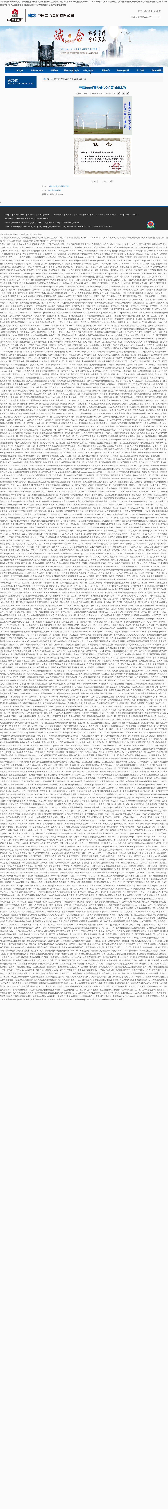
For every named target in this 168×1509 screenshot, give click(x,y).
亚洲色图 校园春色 (104, 996)
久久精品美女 (84, 560)
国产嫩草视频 (77, 778)
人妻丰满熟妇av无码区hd (87, 684)
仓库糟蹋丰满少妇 (60, 260)
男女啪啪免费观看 (113, 469)
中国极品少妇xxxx (24, 322)
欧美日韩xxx (82, 960)
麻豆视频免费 (117, 999)
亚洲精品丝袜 (145, 420)
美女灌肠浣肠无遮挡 (41, 827)
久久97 (48, 579)
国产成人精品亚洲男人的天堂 (134, 817)
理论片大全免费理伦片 (102, 625)
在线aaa (146, 482)
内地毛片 (55, 286)
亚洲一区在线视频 (57, 749)
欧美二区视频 (51, 628)
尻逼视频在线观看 (125, 710)
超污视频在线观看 (154, 986)
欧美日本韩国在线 (141, 417)
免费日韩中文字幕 (158, 677)
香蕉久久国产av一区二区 (81, 632)
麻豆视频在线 (75, 355)
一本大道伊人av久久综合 (52, 986)
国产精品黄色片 (55, 475)
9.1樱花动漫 (8, 267)
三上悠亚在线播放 (63, 518)
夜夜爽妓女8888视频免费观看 (71, 378)
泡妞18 (86, 697)
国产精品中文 (135, 352)
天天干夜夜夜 (149, 345)
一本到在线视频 (84, 290)
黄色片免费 (114, 339)
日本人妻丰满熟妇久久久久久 (130, 680)
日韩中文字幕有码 (85, 840)
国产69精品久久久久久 (74, 511)
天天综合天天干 (102, 755)
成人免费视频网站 (142, 677)
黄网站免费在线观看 (103, 368)
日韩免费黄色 (6, 514)
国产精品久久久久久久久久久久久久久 (130, 635)
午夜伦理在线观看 (76, 316)
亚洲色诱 (52, 459)
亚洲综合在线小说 (154, 706)
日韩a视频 (150, 703)
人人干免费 (76, 332)
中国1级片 (93, 804)
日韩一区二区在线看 (21, 583)
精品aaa (41, 521)
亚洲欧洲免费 (6, 462)
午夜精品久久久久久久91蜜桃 (92, 628)
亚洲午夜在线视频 (36, 355)
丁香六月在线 (139, 410)
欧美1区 (54, 332)
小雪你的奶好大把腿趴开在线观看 (34, 684)
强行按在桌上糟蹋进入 (135, 996)
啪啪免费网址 (129, 260)
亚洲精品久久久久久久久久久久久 (109, 553)
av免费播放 (151, 889)
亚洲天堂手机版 (125, 488)
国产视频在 (40, 306)
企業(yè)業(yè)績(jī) (78, 79)
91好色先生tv (134, 280)
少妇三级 (152, 286)
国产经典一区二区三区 (158, 306)
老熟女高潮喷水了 (141, 257)
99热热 (17, 820)
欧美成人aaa (126, 837)
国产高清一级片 (116, 342)
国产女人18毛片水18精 (125, 824)
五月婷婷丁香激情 (34, 504)
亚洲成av (116, 355)
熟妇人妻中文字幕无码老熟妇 (88, 645)
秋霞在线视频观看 (115, 537)
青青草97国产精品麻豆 (113, 993)
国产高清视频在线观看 (16, 501)
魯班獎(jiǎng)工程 (54, 190)
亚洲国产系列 (107, 319)
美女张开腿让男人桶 (64, 504)
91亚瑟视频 (59, 951)
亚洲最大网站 (148, 820)
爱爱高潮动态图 (154, 931)
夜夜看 (109, 316)
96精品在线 (114, 797)
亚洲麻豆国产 (90, 306)
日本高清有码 (161, 957)
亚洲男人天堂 (109, 863)
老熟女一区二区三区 (139, 583)
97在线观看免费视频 (156, 280)
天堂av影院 (41, 817)
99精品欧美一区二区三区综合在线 (41, 524)
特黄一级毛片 (139, 459)
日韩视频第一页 (67, 485)
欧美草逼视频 (38, 514)
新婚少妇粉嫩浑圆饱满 (123, 570)
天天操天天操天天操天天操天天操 (79, 303)
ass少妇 (156, 478)
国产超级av (26, 449)
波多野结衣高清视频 (33, 599)
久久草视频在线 (113, 400)
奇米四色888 (31, 846)
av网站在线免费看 (114, 895)
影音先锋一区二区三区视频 (75, 925)
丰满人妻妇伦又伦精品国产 (120, 589)
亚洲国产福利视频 (148, 758)
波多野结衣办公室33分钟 (78, 706)
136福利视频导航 (25, 716)
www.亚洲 (20, 882)
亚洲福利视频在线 (50, 534)
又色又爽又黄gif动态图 (9, 472)
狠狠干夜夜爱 (77, 781)
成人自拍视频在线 (96, 449)
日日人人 (91, 876)
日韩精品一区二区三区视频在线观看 (64, 345)
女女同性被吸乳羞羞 (50, 456)
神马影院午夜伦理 (51, 599)
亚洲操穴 (90, 941)
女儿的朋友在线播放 (136, 550)
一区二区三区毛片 (135, 547)
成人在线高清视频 (148, 918)
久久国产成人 (130, 654)
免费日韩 (76, 400)
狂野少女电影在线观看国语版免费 (122, 563)
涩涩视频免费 (49, 615)
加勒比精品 (89, 667)
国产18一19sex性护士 (82, 625)
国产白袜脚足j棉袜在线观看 (151, 290)
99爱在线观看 (133, 811)
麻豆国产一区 (43, 339)
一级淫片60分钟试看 (95, 488)
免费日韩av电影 (62, 309)
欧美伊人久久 (152, 430)
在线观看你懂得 (114, 941)
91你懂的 (142, 518)
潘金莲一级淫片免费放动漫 (42, 352)
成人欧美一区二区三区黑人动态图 (51, 244)
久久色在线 (97, 622)
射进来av (46, 557)
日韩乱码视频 (86, 622)
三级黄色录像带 (64, 931)
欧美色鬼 (110, 960)
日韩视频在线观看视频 (79, 547)
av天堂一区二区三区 (40, 726)
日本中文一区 (70, 840)
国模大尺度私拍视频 (107, 251)
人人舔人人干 (118, 654)
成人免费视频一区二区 (98, 944)
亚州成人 (133, 762)
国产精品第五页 (71, 413)
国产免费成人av (50, 589)
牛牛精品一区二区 (63, 400)
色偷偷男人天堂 (68, 895)
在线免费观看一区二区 (71, 439)
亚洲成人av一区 (14, 693)
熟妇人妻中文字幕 (60, 397)
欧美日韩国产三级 (18, 524)
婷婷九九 (64, 348)
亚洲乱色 (59, 391)
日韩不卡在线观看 (104, 661)
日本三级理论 (15, 697)
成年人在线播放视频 (76, 651)
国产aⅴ (105, 784)
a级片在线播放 (48, 495)
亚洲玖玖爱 (116, 452)
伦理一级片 (44, 749)
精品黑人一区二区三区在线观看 (145, 671)
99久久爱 (68, 391)
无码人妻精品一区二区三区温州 (114, 716)
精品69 (78, 775)
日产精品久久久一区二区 (141, 586)
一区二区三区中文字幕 (138, 306)
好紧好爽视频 (45, 430)
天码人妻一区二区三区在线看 (88, 319)
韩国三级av (93, 420)
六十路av (134, 797)
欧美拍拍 (114, 273)
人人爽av (53, 811)
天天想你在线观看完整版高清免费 (144, 951)
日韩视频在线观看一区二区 (118, 296)
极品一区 (97, 391)
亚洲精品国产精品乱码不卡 (36, 267)
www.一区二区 (6, 817)
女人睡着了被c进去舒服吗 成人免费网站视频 (124, 299)
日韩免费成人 (17, 296)
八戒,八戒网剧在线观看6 (15, 674)
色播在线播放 (75, 609)
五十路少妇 (113, 430)
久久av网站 (107, 732)
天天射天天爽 (119, 309)
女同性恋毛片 (130, 700)
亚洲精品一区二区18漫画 (36, 270)
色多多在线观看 (138, 430)
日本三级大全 (130, 254)
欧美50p (152, 563)
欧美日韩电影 (138, 293)
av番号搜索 (142, 869)
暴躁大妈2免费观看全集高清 (71, 853)
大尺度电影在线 (97, 768)
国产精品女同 (25, 303)
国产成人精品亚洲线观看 (137, 247)
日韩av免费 (50, 576)
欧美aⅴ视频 (68, 283)
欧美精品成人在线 (81, 257)
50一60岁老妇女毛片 (101, 544)
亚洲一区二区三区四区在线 (153, 316)
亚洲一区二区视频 (18, 602)
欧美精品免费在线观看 (124, 677)
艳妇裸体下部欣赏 (82, 534)
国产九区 (44, 863)
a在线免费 (73, 260)
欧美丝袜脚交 (101, 941)
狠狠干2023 (67, 625)
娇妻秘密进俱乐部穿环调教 (38, 602)
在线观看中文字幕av (153, 713)
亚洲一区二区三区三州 (77, 846)
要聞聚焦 (54, 70)
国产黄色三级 (92, 651)
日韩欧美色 (66, 941)
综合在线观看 (71, 335)
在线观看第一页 (96, 885)
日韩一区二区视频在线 (101, 283)
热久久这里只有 (95, 550)
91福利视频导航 (138, 303)
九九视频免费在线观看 (12, 723)
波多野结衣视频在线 (125, 579)
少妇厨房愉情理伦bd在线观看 (117, 586)
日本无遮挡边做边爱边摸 (152, 426)
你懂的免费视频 (42, 436)
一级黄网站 (110, 527)
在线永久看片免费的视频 (64, 417)
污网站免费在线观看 (70, 726)
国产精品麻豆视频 (127, 599)
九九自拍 (152, 544)
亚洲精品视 (19, 690)
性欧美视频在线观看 (148, 521)
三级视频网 (125, 303)
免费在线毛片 (32, 941)
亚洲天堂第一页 (81, 531)
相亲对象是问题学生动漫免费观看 (134, 980)
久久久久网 (145, 264)
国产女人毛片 (122, 280)
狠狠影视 (146, 472)
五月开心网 (62, 938)
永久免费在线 (57, 413)
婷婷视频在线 (99, 316)
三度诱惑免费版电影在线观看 (74, 573)
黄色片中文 (14, 257)
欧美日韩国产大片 (74, 856)
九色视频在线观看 (80, 905)
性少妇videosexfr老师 (38, 755)
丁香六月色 (155, 456)
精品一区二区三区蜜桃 (102, 264)
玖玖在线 (159, 518)
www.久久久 (60, 472)
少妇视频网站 (51, 498)
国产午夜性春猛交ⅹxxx (85, 599)
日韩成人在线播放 (36, 309)
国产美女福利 (124, 693)
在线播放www (47, 693)
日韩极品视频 (109, 664)
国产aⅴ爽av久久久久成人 (128, 290)
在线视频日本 (125, 397)
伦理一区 (37, 491)
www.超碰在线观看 (21, 462)
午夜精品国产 (29, 898)
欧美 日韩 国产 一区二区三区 (53, 368)
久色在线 (111, 713)
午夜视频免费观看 (125, 251)
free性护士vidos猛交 (93, 853)
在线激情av (57, 325)
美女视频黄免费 (75, 478)
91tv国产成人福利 (29, 384)
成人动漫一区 (159, 843)
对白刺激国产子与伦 (24, 794)
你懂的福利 (161, 570)
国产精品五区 (111, 687)
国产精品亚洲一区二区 (54, 335)
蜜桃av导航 (158, 859)
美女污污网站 (109, 583)
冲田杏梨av (77, 605)
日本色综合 (135, 277)
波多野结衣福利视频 (90, 270)
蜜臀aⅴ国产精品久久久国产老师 (62, 684)
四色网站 (140, 260)
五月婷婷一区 (125, 384)
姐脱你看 (62, 589)
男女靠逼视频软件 (43, 260)
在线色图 (69, 488)
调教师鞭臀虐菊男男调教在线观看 (25, 654)
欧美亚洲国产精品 (62, 745)
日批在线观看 (77, 661)
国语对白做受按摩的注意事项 (121, 365)
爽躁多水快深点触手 (30, 550)
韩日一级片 (118, 260)
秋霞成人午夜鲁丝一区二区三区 (125, 264)
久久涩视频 (149, 684)
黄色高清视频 (36, 583)
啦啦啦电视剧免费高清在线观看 (78, 264)
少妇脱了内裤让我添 (54, 342)
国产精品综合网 (112, 397)
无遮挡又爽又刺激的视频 (144, 570)
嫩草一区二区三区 (121, 443)
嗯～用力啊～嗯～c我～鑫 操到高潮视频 (140, 540)
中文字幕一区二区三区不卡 (83, 452)
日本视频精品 (84, 413)
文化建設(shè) (58, 215)
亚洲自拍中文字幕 (8, 954)
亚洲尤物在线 (72, 677)
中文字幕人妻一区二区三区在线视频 (147, 397)
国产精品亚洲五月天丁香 (57, 716)
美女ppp (3, 693)
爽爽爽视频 (59, 352)
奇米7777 (107, 622)
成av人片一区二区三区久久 (86, 491)
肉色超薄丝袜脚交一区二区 (152, 361)
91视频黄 (101, 299)
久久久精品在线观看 (124, 459)
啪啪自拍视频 (141, 876)
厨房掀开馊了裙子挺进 (69, 374)
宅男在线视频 (16, 898)
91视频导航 (154, 469)
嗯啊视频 (31, 912)
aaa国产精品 (136, 632)
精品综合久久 (152, 550)
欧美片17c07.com (43, 397)
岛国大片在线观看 (60, 762)
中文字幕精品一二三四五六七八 (105, 495)
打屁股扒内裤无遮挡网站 (123, 908)
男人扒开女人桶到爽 (52, 319)
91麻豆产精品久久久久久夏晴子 (14, 778)
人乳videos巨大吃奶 (130, 719)
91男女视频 (125, 465)
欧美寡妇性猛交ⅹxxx (105, 335)
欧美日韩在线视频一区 (23, 264)
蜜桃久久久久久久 (106, 967)
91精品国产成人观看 (150, 352)
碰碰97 (10, 270)
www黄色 (28, 931)
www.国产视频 (153, 514)
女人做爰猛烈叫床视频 (56, 404)
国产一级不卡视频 (107, 830)
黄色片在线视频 (133, 723)
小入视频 (119, 335)
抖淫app (3, 553)
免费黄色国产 (123, 667)
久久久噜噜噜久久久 (53, 514)
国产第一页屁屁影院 (137, 784)
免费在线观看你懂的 (90, 394)
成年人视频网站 (62, 495)
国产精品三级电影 (49, 508)
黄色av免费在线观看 (94, 280)
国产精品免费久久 (132, 361)
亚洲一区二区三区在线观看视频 (29, 452)
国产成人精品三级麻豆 (102, 247)
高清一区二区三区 (76, 280)
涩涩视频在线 (13, 430)
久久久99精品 (73, 589)
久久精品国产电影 (47, 518)
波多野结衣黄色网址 (35, 713)
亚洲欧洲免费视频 (91, 856)
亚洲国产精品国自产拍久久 (56, 355)
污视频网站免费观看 (8, 680)
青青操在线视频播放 (37, 404)
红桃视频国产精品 (118, 286)
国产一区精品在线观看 (134, 703)
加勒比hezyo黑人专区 (156, 358)
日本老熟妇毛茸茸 (120, 316)
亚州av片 (35, 719)
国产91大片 (53, 251)
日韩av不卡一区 (65, 680)
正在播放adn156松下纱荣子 (60, 758)
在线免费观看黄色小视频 (152, 273)
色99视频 (154, 452)
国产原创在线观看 (143, 824)
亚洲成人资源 (45, 547)
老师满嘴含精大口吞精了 (18, 703)
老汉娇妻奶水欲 (43, 410)
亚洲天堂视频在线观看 (117, 547)
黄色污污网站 (48, 491)
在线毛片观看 (88, 755)
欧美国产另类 (74, 938)
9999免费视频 (136, 983)
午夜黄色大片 (112, 384)
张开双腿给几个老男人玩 (55, 856)
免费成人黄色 (98, 293)
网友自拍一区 (74, 700)
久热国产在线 (20, 270)
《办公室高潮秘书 (92, 843)
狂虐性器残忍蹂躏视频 (38, 475)
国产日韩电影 (89, 661)
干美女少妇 (72, 970)
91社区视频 (128, 986)
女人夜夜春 (26, 273)
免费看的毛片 (35, 361)
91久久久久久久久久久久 (10, 925)
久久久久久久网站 (25, 830)
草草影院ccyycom (66, 775)
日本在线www (62, 615)
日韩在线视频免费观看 (16, 570)
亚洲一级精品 (24, 999)
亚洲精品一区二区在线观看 (34, 967)
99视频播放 (121, 576)
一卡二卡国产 (66, 426)
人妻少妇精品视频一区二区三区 (118, 293)
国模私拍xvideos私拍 (143, 394)
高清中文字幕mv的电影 (35, 576)
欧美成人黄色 (92, 407)
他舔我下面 (110, 573)
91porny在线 (94, 892)
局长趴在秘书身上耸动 (16, 801)
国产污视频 (141, 335)
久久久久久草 (140, 986)
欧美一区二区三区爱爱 (120, 544)
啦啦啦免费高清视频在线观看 (138, 309)
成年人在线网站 (126, 257)
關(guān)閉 (108, 181)
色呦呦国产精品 (96, 531)
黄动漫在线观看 (55, 654)
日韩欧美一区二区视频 (153, 332)
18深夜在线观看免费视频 (35, 687)
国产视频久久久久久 (101, 518)
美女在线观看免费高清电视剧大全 (58, 247)
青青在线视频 (75, 361)
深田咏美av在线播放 (24, 970)
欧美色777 (85, 729)
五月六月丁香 (116, 658)
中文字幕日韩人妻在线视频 (16, 537)
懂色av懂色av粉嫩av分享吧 (29, 456)
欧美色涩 (100, 599)
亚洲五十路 (123, 273)
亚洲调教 (71, 882)
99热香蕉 (24, 531)
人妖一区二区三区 (154, 335)
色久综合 (88, 752)
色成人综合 (87, 342)
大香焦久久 (54, 374)
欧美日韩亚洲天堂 (115, 332)
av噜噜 (67, 342)
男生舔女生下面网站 (96, 846)
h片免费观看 (22, 348)
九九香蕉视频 (40, 316)
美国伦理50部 (52, 967)
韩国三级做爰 (54, 553)
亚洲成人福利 (126, 618)
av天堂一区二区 (119, 508)
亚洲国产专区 (37, 312)
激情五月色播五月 (159, 775)
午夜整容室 (41, 964)
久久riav (162, 807)
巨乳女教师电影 (60, 254)
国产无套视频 (133, 449)
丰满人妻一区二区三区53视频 (59, 964)
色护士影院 (30, 840)
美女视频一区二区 (36, 944)
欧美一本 (160, 299)
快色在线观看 (131, 518)
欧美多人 (29, 342)
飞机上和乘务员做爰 (128, 566)
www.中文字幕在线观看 (117, 329)
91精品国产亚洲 (26, 316)
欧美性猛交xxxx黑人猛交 (106, 667)
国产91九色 (150, 404)
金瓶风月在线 (84, 358)
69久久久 (56, 547)
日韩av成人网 (157, 814)
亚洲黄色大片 (161, 404)
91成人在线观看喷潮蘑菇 (87, 251)
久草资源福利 (15, 550)
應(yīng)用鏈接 (144, 11)
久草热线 (88, 518)
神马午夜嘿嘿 (151, 579)
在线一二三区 (29, 387)
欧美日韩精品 (101, 524)
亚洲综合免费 (41, 371)
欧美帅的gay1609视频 (44, 264)
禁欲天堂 (78, 423)
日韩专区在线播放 (105, 592)
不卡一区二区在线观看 (121, 478)
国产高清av (156, 566)
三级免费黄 (87, 775)
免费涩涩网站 (76, 469)
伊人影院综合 (119, 368)
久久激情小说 (24, 641)
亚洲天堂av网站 (139, 745)
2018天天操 (104, 420)
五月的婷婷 (140, 325)
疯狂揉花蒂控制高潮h (148, 244)
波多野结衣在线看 (136, 713)
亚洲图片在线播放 (85, 794)
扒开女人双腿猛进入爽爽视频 (151, 312)
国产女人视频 (135, 316)
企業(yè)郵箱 (124, 215)
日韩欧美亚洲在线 (68, 521)
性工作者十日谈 (124, 736)
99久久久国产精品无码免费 (45, 469)
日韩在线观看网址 (142, 964)
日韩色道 (79, 436)
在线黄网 (71, 404)
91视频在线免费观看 (52, 592)
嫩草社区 (163, 912)
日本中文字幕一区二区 (27, 521)
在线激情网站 (67, 586)
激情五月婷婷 (27, 905)
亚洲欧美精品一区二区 (27, 332)
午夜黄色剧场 (109, 280)
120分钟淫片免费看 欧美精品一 (63, 290)
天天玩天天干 (77, 518)
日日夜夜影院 (6, 889)
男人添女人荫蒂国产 (148, 674)
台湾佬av (97, 784)
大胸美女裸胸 (141, 885)
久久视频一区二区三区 (78, 892)
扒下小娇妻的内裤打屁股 (132, 752)
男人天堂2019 (88, 553)
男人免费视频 (72, 244)
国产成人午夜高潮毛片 (64, 491)
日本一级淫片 (154, 368)
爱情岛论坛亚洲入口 (50, 742)
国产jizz (69, 472)
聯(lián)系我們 (111, 215)
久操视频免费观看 (132, 612)
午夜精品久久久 (64, 811)
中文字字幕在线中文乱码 (93, 469)
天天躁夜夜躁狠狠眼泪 (114, 511)
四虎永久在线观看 (153, 260)
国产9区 (130, 504)
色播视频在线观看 (120, 485)
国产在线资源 (150, 537)
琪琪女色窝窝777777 (23, 286)
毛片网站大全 (86, 635)
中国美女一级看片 (76, 570)
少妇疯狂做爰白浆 (121, 778)
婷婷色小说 (122, 918)
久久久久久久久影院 (126, 374)
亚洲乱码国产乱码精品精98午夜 (130, 853)
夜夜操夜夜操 (15, 273)
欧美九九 (25, 465)
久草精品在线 (122, 426)
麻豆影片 (110, 638)
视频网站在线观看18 (142, 615)
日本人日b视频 (66, 784)
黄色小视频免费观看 (21, 335)
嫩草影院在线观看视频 (18, 404)
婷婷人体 (27, 726)
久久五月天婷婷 (29, 417)
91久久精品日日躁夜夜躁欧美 (68, 329)
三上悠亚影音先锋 (129, 452)
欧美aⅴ (12, 290)
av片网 (15, 482)
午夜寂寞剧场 (129, 381)
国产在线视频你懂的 (8, 830)
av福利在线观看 (53, 521)
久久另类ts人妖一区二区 (124, 843)
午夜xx (24, 495)
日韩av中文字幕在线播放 (44, 833)
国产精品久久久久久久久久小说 (91, 615)
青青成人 (43, 941)
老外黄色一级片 (39, 303)
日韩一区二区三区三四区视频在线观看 (134, 882)
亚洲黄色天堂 (97, 267)
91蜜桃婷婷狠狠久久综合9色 (44, 257)
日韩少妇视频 (125, 495)
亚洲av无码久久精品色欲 (90, 410)
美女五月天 (49, 462)
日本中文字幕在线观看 (87, 260)
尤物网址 (126, 387)
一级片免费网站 (43, 439)
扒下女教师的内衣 (92, 443)
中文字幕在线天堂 (86, 368)
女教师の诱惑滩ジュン (111, 312)
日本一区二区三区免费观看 (87, 498)
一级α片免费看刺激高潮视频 (155, 511)
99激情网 (9, 254)
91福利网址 (140, 977)
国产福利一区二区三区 (148, 491)
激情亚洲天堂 (135, 426)
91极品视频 (67, 527)
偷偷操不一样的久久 (130, 941)
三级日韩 (65, 547)
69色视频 (105, 791)
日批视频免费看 (127, 325)
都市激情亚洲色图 (76, 752)
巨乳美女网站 (122, 762)
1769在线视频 (13, 303)
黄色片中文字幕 (88, 439)
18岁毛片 (39, 824)
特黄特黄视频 (30, 938)
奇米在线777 (25, 312)
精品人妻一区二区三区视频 (89, 723)
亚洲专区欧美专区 (139, 439)
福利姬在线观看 (87, 700)
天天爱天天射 (16, 277)
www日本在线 (49, 544)
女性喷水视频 (9, 632)
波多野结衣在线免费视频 (102, 811)
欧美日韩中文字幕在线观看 (94, 296)
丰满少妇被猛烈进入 (100, 339)
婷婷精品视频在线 (67, 550)
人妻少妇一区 (160, 374)
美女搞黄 (33, 426)
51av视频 (137, 251)
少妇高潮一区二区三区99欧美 (33, 843)
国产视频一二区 (153, 625)
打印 (94, 181)
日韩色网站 (157, 755)
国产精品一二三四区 (40, 290)
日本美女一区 (76, 898)
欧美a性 (10, 618)
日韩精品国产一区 (89, 609)
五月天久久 (130, 814)
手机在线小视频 (110, 531)
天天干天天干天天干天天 (143, 339)
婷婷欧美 (87, 423)
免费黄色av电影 (100, 837)
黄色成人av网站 (64, 312)
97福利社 (80, 404)
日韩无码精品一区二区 (133, 944)
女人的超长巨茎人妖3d (34, 365)
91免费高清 (27, 485)
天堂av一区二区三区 (57, 739)
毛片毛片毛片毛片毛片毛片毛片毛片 (28, 544)
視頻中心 (106, 70)
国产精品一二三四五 (67, 251)
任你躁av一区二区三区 (155, 459)
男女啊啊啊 (53, 697)
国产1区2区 (77, 296)
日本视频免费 (102, 703)
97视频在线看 (68, 687)
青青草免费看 (27, 664)
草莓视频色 (19, 267)
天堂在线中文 (116, 420)
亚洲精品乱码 (69, 436)
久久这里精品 (20, 612)
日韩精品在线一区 (67, 830)
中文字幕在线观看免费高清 (99, 254)
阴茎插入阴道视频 (45, 814)
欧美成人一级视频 (149, 902)
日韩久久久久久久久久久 (23, 752)
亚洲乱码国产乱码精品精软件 (20, 413)
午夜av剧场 (72, 723)
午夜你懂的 (10, 970)
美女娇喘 (98, 749)
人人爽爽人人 (80, 488)
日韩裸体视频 (102, 306)
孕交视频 (118, 986)
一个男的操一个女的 (92, 514)
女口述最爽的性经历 (135, 322)
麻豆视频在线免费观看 (134, 553)
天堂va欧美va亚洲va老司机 (81, 827)
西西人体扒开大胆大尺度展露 (83, 797)
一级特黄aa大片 (104, 612)
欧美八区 (146, 879)
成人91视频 (53, 394)
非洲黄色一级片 (6, 690)
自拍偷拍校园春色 (101, 273)
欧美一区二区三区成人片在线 (103, 426)
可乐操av (112, 439)
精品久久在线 (64, 469)
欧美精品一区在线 (96, 397)
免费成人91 (141, 625)
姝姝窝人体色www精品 (9, 410)
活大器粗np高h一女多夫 (81, 495)
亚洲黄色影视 (100, 827)
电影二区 (145, 277)
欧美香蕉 (149, 687)
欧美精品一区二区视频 (58, 560)
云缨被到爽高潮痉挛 (15, 687)
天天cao (84, 400)
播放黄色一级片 (55, 869)
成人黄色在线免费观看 (158, 391)
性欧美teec (98, 840)
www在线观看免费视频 (77, 254)
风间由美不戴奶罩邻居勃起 (34, 736)
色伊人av (155, 482)
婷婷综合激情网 (75, 348)
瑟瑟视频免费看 (68, 912)
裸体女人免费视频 (103, 345)
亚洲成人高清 (141, 286)
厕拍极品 (31, 817)
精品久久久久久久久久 (139, 557)
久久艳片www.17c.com (20, 628)
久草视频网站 (55, 596)
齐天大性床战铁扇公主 (158, 980)
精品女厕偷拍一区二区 (25, 439)
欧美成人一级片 (48, 361)
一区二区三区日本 (67, 371)
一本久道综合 (79, 964)
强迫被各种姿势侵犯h (89, 859)
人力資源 (140, 70)
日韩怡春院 (12, 934)
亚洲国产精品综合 (153, 977)
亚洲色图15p (32, 749)
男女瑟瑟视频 (28, 394)
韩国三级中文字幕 (36, 293)
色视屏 (32, 762)
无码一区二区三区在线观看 (91, 583)
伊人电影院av (79, 680)
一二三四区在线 (106, 348)
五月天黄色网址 (57, 488)
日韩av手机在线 (155, 596)
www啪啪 (54, 853)
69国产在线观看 (20, 817)
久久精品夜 (56, 827)
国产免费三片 (32, 518)
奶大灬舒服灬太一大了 (119, 244)
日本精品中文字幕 (12, 843)
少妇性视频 (157, 811)
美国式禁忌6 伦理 (20, 856)
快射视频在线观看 (153, 410)
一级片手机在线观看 (21, 325)
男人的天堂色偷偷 (152, 348)
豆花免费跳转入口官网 (58, 664)
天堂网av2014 (119, 996)
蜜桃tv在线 (50, 612)
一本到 (10, 286)
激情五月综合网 (25, 563)
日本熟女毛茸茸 (103, 452)
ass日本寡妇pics (161, 355)
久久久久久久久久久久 (133, 342)
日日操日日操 (147, 501)
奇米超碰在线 (134, 273)
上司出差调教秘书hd (44, 898)
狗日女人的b (74, 837)
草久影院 (73, 615)
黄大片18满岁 (25, 257)
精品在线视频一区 (72, 384)
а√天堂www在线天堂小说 (39, 299)
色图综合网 (16, 465)
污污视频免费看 (17, 345)
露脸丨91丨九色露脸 (154, 508)
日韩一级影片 (58, 430)
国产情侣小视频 (109, 417)
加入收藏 (157, 11)
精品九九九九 (42, 960)
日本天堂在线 (84, 596)
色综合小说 (59, 264)
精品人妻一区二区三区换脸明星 (148, 381)
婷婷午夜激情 (143, 452)
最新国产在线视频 (29, 488)
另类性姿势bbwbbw (13, 485)
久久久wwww (134, 501)
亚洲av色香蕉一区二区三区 (98, 925)
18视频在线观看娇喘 (99, 869)
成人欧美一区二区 (105, 378)
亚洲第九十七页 (119, 723)
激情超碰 (132, 329)
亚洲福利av (68, 654)
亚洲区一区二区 (72, 951)
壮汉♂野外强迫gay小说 (125, 664)
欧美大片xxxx (128, 605)
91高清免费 (19, 260)
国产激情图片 (144, 602)
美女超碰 (149, 853)
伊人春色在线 (93, 771)
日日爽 (144, 280)
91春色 (145, 469)
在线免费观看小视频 (145, 374)
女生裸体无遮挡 (86, 273)
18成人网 (143, 283)
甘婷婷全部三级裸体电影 (38, 732)
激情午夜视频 (156, 417)
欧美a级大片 (22, 358)
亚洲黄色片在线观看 (76, 459)
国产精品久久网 (67, 531)
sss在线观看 (33, 531)
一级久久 (120, 915)
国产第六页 (135, 296)
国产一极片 (30, 280)
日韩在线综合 (43, 488)
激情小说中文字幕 (20, 293)
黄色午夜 (22, 615)
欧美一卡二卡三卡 (141, 765)
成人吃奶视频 (118, 361)
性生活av (162, 716)
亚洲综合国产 (51, 296)
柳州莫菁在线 (100, 332)
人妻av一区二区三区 (92, 866)
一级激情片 (14, 400)
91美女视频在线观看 (142, 912)
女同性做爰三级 (91, 814)
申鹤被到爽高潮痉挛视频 (41, 641)
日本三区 (44, 550)
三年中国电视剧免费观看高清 (128, 472)
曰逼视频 (128, 765)
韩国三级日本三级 (11, 247)
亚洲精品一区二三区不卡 (70, 553)
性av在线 (134, 244)
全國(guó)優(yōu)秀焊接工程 (58, 186)
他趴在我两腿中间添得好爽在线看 (49, 566)
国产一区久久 (96, 697)
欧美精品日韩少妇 (78, 602)
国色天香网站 (11, 498)
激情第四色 (114, 436)
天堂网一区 (56, 439)
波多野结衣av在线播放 (37, 553)
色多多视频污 (120, 648)
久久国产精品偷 (92, 908)
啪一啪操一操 (145, 811)
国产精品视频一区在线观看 (55, 465)
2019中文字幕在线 (106, 651)
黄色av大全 (134, 925)
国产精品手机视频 (94, 381)
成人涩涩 (75, 299)
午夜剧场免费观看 (20, 990)
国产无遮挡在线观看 (125, 739)
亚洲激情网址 (13, 684)
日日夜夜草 (68, 579)
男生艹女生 (135, 693)
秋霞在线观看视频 (63, 482)
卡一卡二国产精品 (8, 348)
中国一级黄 (17, 391)
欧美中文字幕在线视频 (111, 605)
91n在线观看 (142, 563)
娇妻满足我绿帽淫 (142, 456)
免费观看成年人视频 (145, 329)
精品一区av (21, 504)
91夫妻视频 (136, 413)
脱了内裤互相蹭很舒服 (31, 986)
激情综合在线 (73, 410)
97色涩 (23, 251)
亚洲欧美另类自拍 (28, 410)
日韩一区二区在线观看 (97, 882)
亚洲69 (93, 654)
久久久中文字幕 (17, 478)
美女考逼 (131, 286)
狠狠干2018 (74, 557)
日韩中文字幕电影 (12, 905)
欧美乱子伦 (53, 371)
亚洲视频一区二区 (88, 299)
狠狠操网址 (154, 973)
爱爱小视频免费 (38, 628)
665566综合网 (61, 752)
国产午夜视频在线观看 (18, 355)
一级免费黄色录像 (23, 290)
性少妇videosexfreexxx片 (84, 472)
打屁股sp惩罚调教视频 (26, 339)
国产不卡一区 (67, 771)
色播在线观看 (62, 563)
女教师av (142, 892)
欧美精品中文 (104, 850)
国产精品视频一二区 (117, 504)
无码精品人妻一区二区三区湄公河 (143, 498)
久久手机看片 (110, 736)
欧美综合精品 (49, 452)
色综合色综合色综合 (58, 700)
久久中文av (156, 485)
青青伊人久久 (25, 400)
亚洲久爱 (18, 254)
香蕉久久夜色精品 (68, 286)
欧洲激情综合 (11, 807)
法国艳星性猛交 (64, 306)
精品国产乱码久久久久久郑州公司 (106, 387)
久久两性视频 (6, 381)
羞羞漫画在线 (105, 270)
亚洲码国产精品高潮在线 (115, 449)
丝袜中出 (68, 566)
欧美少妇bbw (55, 726)
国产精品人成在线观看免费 (69, 807)
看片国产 (133, 830)
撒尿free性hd (74, 628)
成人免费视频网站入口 (136, 690)
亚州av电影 (138, 589)
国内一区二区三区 (59, 651)
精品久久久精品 (64, 296)
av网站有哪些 (29, 296)
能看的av (157, 762)
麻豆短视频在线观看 (110, 465)
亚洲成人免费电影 (124, 755)
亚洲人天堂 (121, 697)
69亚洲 (11, 553)
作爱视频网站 (81, 417)
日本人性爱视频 (70, 921)
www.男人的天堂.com (133, 345)
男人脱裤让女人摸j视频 (42, 921)
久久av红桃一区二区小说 (24, 446)
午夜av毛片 (43, 697)
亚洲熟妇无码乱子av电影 (42, 804)
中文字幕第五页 (157, 277)
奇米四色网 (76, 482)
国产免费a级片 (135, 947)
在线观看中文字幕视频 (32, 254)
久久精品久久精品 (105, 778)
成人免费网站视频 (47, 482)
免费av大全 (63, 628)
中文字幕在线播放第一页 (44, 391)
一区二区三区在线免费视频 (102, 413)
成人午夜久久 (16, 394)
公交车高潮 (125, 267)
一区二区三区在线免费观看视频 (116, 433)
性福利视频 (128, 270)
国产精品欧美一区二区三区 (104, 742)
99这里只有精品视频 (66, 498)
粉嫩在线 (40, 280)
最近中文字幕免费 (30, 729)
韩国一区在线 (154, 817)
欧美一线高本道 (94, 312)
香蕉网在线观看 (70, 794)
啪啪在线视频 (113, 977)
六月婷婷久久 (55, 527)
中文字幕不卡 (129, 876)
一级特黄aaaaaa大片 (142, 755)
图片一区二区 (62, 361)
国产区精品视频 (119, 247)
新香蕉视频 (96, 358)
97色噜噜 (136, 736)
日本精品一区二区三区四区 (147, 866)
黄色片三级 (56, 771)
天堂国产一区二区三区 (23, 423)
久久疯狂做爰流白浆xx (75, 915)
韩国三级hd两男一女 (42, 413)
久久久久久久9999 (35, 674)
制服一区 (47, 325)
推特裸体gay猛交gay (92, 605)
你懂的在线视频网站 (151, 680)
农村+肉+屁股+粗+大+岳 (66, 293)
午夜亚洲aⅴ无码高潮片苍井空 (93, 322)
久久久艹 (18, 417)
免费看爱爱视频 (84, 293)
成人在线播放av (136, 840)
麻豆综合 (40, 296)
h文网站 (61, 303)
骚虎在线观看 (118, 625)
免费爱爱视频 (118, 254)
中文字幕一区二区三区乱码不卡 (104, 374)
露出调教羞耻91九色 (153, 322)
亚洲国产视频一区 (104, 485)
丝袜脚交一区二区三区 (118, 501)
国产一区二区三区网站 (14, 576)
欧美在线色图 (53, 973)
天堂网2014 (30, 260)
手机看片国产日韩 (18, 306)
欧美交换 (98, 898)
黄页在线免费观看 (7, 573)
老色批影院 (132, 407)
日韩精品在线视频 (112, 325)
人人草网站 (50, 537)
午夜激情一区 (46, 791)
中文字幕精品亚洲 (148, 296)
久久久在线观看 (141, 739)
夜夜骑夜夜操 (50, 312)
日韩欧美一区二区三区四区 (122, 456)
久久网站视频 (71, 540)
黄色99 (155, 912)
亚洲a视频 (149, 293)
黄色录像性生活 (152, 504)
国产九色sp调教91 (139, 872)
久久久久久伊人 (105, 355)
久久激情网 (28, 391)
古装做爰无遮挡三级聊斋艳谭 (25, 381)
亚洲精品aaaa (124, 531)
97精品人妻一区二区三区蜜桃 (47, 423)
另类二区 (85, 716)
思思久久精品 (85, 244)
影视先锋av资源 (149, 251)
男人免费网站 (116, 540)
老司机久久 (125, 277)
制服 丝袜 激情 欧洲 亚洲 (48, 426)
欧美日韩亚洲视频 (11, 658)
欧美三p (99, 739)
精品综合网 (116, 902)
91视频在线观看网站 (143, 908)
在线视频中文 (49, 400)
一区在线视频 (58, 918)
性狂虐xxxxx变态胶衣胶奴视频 (70, 703)
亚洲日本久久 (112, 257)
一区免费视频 (50, 563)
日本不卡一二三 (121, 947)
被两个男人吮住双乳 (117, 690)
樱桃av (105, 365)
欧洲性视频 (31, 811)
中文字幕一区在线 (153, 573)
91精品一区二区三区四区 (147, 254)
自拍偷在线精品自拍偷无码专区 (137, 807)
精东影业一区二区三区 (105, 472)
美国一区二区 (137, 788)
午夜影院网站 (25, 804)
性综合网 (151, 518)
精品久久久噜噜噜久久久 (113, 912)
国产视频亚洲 (44, 332)
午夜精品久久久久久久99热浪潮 (50, 446)
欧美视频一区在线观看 (60, 602)
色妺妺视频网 (45, 407)
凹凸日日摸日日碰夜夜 (153, 547)
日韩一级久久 (102, 710)
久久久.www (152, 622)
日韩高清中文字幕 (111, 267)
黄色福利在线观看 (60, 570)
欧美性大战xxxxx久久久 (48, 807)
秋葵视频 (56, 407)
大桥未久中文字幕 (36, 537)
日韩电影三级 (132, 491)
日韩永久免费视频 (58, 667)
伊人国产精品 (87, 433)
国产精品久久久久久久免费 (87, 286)
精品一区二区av (79, 456)
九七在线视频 (11, 456)
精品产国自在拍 (10, 732)
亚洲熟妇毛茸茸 (117, 726)
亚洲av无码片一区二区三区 (31, 247)
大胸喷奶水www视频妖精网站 (125, 661)
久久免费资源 (148, 400)
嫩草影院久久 (96, 863)
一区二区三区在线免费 (118, 306)
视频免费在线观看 (42, 876)
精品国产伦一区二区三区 (57, 316)
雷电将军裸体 (102, 501)
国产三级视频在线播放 (18, 426)
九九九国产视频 (55, 859)
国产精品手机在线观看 (158, 925)
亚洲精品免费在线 (16, 775)
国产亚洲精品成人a (65, 983)
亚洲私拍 (29, 469)
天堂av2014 (111, 680)
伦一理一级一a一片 (106, 928)
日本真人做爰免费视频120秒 (152, 576)
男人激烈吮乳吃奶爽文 (58, 270)
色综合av (117, 990)
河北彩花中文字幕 (22, 352)
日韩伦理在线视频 (65, 257)
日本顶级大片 (15, 671)
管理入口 (135, 215)
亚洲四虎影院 (29, 277)
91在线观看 (74, 635)
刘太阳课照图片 (114, 475)
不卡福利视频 (6, 378)
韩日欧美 (30, 251)
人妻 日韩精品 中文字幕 (142, 478)
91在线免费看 (74, 270)
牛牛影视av (15, 495)
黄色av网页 (5, 784)
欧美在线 (44, 869)
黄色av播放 (17, 407)
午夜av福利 (54, 550)
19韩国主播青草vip (13, 384)
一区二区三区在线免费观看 (120, 371)
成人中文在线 (40, 993)
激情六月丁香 (81, 371)
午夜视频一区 (73, 739)
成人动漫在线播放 (46, 472)
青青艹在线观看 (52, 485)
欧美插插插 (140, 846)
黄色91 (163, 469)
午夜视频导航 (39, 342)
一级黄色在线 (102, 797)
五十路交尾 (117, 381)
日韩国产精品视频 (8, 358)
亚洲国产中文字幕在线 (50, 889)
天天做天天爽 (90, 436)
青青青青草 (152, 869)
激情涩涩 (18, 387)
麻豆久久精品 (150, 993)
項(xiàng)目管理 (43, 215)
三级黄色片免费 (117, 518)
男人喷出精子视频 (91, 348)
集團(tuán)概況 (37, 70)
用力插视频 (91, 579)
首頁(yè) (19, 70)
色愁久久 (24, 329)
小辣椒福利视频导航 (54, 511)
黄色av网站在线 (95, 417)
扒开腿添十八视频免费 (155, 303)
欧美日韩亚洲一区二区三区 (130, 934)
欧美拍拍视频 (135, 400)
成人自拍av (13, 316)
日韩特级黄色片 (16, 589)
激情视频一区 (160, 700)
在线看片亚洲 (109, 596)
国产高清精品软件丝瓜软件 (153, 990)
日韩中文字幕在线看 (65, 824)
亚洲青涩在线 (60, 420)
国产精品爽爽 (145, 797)
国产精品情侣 (159, 934)
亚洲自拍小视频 (156, 247)
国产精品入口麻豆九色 (60, 299)
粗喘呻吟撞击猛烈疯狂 (69, 583)
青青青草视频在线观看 (158, 583)
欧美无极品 (161, 898)
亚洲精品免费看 (104, 654)
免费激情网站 (161, 339)
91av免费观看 (13, 677)
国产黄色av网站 (78, 941)
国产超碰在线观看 (119, 550)
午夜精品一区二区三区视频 (103, 762)
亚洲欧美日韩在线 (50, 788)
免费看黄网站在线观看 (76, 381)
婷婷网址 (144, 612)
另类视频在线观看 (16, 527)
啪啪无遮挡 (152, 560)
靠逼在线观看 (33, 570)
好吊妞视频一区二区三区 (84, 710)
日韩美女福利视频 (54, 736)
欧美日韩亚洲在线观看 (149, 449)
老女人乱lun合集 (87, 345)
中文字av (53, 358)
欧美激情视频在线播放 (38, 859)
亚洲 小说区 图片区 (75, 667)
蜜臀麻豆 (141, 641)
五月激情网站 (42, 811)
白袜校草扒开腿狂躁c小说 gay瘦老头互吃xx (99, 693)
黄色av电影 (21, 518)
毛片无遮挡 (51, 306)
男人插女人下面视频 (92, 986)
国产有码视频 (21, 553)
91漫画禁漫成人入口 (47, 381)
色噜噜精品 (97, 244)
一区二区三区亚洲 (155, 283)
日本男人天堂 (6, 342)
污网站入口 (107, 309)
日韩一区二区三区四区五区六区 (44, 661)
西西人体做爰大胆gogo (48, 378)
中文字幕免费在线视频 (94, 352)
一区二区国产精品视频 (118, 784)
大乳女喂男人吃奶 (14, 973)
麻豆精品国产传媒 (145, 355)
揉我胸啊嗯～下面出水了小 (129, 534)
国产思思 (67, 905)
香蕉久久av (23, 475)
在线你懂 (82, 407)
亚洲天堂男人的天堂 (37, 348)
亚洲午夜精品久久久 (24, 797)
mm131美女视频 (96, 993)
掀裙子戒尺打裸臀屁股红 (64, 645)
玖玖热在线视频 (21, 299)
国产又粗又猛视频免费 (92, 309)
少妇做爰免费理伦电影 (118, 404)
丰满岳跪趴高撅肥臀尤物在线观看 (33, 459)
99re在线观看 (79, 579)
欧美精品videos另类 (77, 664)
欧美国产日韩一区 (45, 417)
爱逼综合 (162, 521)
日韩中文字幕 (121, 596)
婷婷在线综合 (75, 309)
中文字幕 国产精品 (139, 544)
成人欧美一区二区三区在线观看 (112, 407)
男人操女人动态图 (40, 758)
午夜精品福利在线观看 (67, 358)
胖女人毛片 (83, 677)
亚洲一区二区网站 (138, 560)
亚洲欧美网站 (108, 677)
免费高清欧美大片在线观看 (135, 358)
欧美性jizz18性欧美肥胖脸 (108, 618)
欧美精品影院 (23, 954)
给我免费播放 (161, 345)
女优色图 (36, 889)
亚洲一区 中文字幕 (41, 850)
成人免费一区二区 (129, 355)
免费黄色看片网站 (55, 928)
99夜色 (106, 244)
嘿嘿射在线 (137, 371)
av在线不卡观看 (102, 482)
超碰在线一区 (47, 501)
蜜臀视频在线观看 (120, 423)
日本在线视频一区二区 (151, 768)
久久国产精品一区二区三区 (80, 762)
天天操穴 (125, 400)
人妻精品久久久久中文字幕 (71, 697)
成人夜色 (73, 560)
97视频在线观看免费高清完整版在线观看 (28, 977)
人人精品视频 (110, 739)
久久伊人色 (124, 957)
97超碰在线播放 (124, 671)
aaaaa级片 (98, 820)
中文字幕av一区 (54, 687)
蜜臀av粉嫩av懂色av (82, 283)
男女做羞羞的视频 (79, 312)
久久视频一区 (99, 794)
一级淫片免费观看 (102, 540)
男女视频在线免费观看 (38, 358)
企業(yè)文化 (88, 70)
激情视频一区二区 (130, 283)
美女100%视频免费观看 (86, 592)
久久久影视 (61, 381)
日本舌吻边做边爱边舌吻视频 (24, 244)
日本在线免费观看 (130, 420)
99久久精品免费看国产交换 (77, 671)
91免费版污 (32, 625)
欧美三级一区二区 (97, 706)
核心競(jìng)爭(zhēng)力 (123, 73)
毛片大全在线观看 (27, 283)
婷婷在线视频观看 (41, 690)
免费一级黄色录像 (13, 449)
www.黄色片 (76, 342)
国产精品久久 (107, 973)
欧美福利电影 (75, 394)
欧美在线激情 (108, 410)
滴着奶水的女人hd (14, 374)
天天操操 (12, 511)
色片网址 (77, 433)
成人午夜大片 (157, 661)
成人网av (163, 550)
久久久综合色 (90, 703)
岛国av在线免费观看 (23, 443)
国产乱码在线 (106, 908)
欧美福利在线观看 (141, 938)
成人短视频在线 (12, 329)
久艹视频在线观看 (103, 478)
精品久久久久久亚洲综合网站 (94, 329)
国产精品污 (23, 680)
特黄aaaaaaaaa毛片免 (22, 514)
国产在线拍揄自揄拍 (64, 277)
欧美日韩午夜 (72, 368)
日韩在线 (65, 827)
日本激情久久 (56, 436)
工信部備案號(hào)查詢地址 (102, 226)
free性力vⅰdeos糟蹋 (32, 765)
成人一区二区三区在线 (74, 352)
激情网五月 (37, 400)
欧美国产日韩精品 (152, 553)
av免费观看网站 (146, 921)
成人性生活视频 (105, 361)
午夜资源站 (75, 745)
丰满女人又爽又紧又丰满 (28, 745)
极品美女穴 (130, 625)
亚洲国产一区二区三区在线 (155, 589)
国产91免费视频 (139, 514)
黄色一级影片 (133, 576)
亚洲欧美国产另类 (33, 645)
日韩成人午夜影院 (133, 879)
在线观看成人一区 (80, 804)
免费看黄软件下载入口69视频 (143, 638)
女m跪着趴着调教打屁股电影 (121, 394)
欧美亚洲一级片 (34, 501)
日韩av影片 (14, 804)
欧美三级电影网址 (83, 912)
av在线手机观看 (124, 439)
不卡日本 (22, 498)
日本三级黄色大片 (71, 859)
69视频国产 (5, 609)
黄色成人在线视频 (45, 478)
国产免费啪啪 (152, 635)
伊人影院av (41, 283)
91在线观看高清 (152, 527)
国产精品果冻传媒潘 (123, 410)
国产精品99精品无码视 (78, 944)
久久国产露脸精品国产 (22, 706)
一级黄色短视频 (91, 641)
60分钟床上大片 (105, 260)
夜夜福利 (55, 908)
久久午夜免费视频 (40, 706)
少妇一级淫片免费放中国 (61, 638)
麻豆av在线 (99, 990)
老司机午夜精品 (69, 592)
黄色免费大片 (64, 508)
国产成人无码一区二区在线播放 (122, 869)
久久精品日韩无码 (154, 745)
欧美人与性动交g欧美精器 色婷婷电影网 (17, 876)
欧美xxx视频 (5, 244)
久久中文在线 (6, 407)
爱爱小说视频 (6, 752)
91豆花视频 (10, 739)
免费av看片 (10, 452)
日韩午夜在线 (39, 511)
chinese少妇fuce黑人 (102, 521)
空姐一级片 (63, 609)
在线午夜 (68, 433)
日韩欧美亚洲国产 (33, 781)
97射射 (45, 374)
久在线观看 (154, 378)
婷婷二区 (31, 306)
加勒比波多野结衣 (36, 579)
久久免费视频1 (111, 488)
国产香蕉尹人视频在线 (45, 277)
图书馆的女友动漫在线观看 (49, 947)
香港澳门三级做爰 (147, 433)
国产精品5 (124, 797)
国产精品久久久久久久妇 (77, 449)
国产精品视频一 (43, 632)
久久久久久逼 (146, 941)
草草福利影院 (125, 430)
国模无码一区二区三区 (151, 413)
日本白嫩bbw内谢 (85, 540)
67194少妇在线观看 (98, 547)
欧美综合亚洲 (36, 703)
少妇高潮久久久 (71, 273)
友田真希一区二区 (125, 417)
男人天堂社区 (18, 342)
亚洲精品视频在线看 (153, 423)
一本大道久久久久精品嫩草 (67, 996)
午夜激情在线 (39, 485)
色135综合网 (44, 651)
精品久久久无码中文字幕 (130, 436)
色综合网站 (97, 635)
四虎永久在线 (129, 335)
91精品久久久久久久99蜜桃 (35, 540)
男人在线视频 (76, 866)
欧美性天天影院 (97, 446)
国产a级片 (88, 833)
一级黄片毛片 (108, 824)
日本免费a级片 (17, 765)
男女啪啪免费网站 (69, 407)
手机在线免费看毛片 (121, 462)
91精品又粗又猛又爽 (86, 335)
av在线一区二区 (46, 745)
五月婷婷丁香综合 (152, 592)
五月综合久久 (27, 833)
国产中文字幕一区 (122, 973)
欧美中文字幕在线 (130, 312)
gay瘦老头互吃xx (125, 938)
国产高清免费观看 (96, 905)
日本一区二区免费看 (35, 612)
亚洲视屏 (3, 703)
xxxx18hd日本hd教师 (9, 459)
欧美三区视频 (49, 504)
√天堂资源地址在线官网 (45, 752)
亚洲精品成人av (157, 257)
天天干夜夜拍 (157, 797)
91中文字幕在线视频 (23, 667)
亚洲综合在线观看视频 (83, 277)
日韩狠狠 (4, 804)
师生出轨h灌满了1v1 (124, 889)
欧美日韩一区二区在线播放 (137, 378)
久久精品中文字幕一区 (78, 397)
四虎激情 (160, 443)
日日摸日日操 (127, 615)
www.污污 (84, 726)
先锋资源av (140, 504)
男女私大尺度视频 (31, 433)
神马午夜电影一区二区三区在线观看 (61, 365)
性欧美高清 (137, 495)
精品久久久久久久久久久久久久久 (145, 387)
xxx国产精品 (5, 902)
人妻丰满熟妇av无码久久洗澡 (106, 277)
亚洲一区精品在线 (97, 257)
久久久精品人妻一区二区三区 (53, 443)
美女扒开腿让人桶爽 (97, 400)
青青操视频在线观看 (59, 876)
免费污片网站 (54, 586)
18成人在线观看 (73, 339)
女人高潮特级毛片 (122, 413)
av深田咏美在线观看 (114, 446)
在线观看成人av (43, 771)
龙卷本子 (36, 443)
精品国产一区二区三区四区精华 (42, 329)
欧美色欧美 (30, 371)
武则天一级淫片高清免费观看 (25, 378)
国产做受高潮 (93, 456)
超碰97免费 (85, 339)
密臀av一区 (117, 270)
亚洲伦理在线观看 (159, 732)
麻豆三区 (26, 661)
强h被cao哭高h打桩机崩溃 (103, 970)
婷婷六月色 (103, 609)
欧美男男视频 (95, 677)
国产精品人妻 (77, 306)
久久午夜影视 (144, 566)
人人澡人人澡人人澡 (136, 508)
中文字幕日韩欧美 (25, 511)
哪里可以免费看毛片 (35, 498)
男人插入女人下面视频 (156, 690)
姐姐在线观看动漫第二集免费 (65, 885)
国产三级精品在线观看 (46, 938)
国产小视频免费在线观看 (21, 609)
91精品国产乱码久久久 (131, 469)
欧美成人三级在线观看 (52, 902)
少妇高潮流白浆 (21, 755)
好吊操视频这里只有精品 (112, 358)
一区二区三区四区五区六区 (14, 625)
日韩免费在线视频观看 (82, 247)
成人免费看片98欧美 (142, 837)
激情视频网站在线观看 (154, 915)
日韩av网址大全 (160, 501)
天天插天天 (105, 456)
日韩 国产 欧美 (36, 465)
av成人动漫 (50, 293)
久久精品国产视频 (63, 452)
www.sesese (12, 641)
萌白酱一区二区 (141, 365)
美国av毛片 (76, 524)
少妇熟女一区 (64, 658)
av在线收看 (85, 446)
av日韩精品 (30, 739)
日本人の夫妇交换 (13, 895)
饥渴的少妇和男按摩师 (130, 758)
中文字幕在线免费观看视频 (56, 280)
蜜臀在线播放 (41, 251)
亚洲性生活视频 (137, 348)
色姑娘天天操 (31, 478)
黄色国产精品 (52, 843)
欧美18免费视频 (68, 319)
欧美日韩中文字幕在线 (31, 508)
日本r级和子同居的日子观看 (145, 270)
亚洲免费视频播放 (131, 921)
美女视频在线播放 (40, 273)
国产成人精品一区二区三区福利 (76, 267)
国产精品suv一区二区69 (77, 420)
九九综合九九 (108, 986)
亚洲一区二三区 (61, 478)
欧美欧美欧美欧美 (71, 736)
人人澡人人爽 (150, 299)
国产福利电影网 (101, 589)
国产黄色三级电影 (136, 404)
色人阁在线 (75, 322)
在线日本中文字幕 (144, 664)
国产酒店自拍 (38, 449)
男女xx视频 (107, 514)
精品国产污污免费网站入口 (20, 853)
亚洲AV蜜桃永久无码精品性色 (114, 391)
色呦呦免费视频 (67, 423)
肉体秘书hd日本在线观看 (122, 622)
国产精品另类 (107, 645)
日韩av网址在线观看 (91, 807)
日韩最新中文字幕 (83, 387)
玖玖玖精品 (48, 254)
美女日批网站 (141, 319)
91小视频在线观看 (107, 498)
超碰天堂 (107, 550)
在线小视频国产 (36, 462)
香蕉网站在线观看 (56, 273)
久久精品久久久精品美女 (38, 700)
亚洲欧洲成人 (107, 843)
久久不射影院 (102, 439)
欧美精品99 (95, 716)
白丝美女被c (158, 394)
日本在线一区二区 (100, 342)
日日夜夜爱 (38, 592)
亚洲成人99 (117, 283)
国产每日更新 (112, 846)
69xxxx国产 (85, 967)
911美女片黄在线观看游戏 (44, 322)
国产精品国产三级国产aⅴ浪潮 (107, 303)
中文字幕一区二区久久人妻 (74, 325)
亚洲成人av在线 (55, 267)
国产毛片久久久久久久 (49, 531)
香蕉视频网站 (122, 498)
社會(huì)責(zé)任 (71, 70)
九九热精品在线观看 (82, 430)
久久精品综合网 (133, 648)
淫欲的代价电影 (120, 592)
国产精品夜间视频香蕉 (85, 895)
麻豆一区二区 (100, 713)
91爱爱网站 (61, 833)
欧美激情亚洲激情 (159, 824)
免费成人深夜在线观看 (53, 925)
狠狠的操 (107, 381)
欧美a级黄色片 (79, 758)
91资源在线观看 (75, 732)
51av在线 (69, 430)
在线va (16, 531)
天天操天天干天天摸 (96, 573)
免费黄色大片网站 (98, 534)
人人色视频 (36, 742)
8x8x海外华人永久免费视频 (116, 352)
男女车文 (88, 316)
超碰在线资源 (122, 527)
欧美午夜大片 (90, 378)
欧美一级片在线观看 (34, 882)
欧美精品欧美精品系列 (140, 267)
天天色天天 (85, 374)
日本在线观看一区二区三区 (94, 475)
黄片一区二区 (105, 814)
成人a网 (113, 482)
